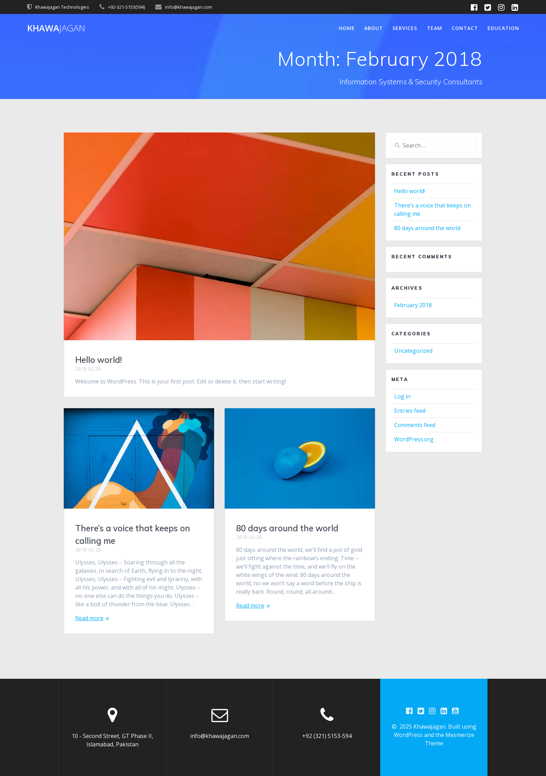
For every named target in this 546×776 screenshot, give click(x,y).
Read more (89, 618)
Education (503, 28)
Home (347, 28)
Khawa (56, 28)
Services (404, 28)
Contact (465, 28)
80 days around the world (287, 528)
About (373, 28)
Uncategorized (413, 351)
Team (434, 28)
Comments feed (414, 425)
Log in (402, 396)
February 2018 (413, 305)
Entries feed (410, 410)
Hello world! (98, 360)
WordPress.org (414, 439)
